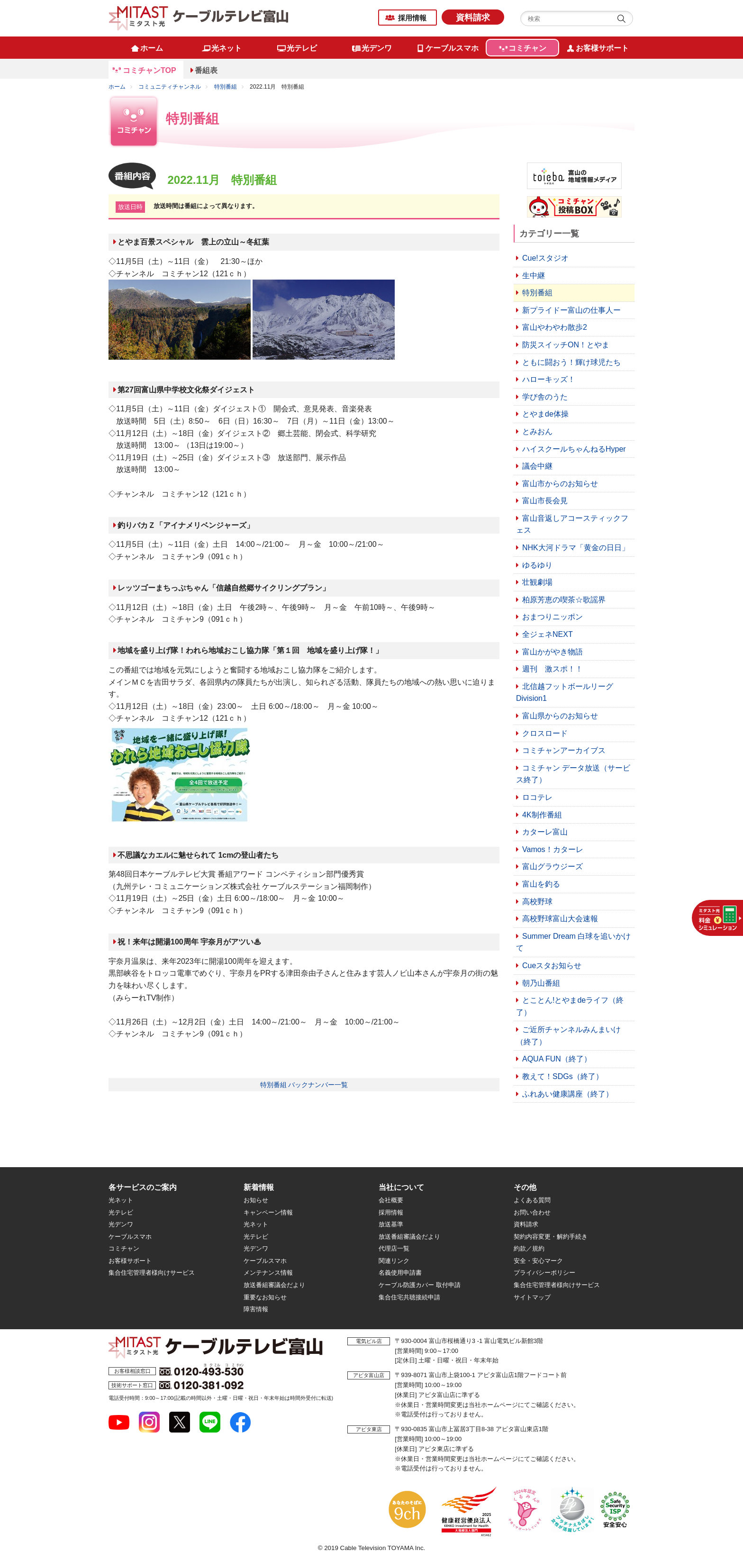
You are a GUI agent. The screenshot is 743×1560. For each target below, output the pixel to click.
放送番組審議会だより (274, 1284)
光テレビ (121, 1212)
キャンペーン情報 (268, 1212)
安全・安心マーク (538, 1260)
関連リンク (394, 1260)
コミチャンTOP (149, 70)
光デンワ (121, 1224)
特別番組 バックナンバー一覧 (304, 1084)
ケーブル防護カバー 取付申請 (420, 1284)
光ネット (121, 1200)
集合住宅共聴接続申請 (409, 1297)
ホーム (117, 86)
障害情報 (256, 1309)
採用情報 (412, 18)
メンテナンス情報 (268, 1272)
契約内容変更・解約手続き (551, 1236)
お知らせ (256, 1200)
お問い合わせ (532, 1212)
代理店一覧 (394, 1248)
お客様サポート (130, 1260)
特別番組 (225, 86)
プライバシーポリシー (544, 1272)
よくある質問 (532, 1200)
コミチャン (124, 1248)
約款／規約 (529, 1248)
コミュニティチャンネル (169, 86)
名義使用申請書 (400, 1272)
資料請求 (473, 17)
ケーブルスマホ (130, 1236)
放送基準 (391, 1224)
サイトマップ (532, 1297)
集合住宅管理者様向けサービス (152, 1272)
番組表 (206, 70)
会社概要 (391, 1200)
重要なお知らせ (265, 1297)
